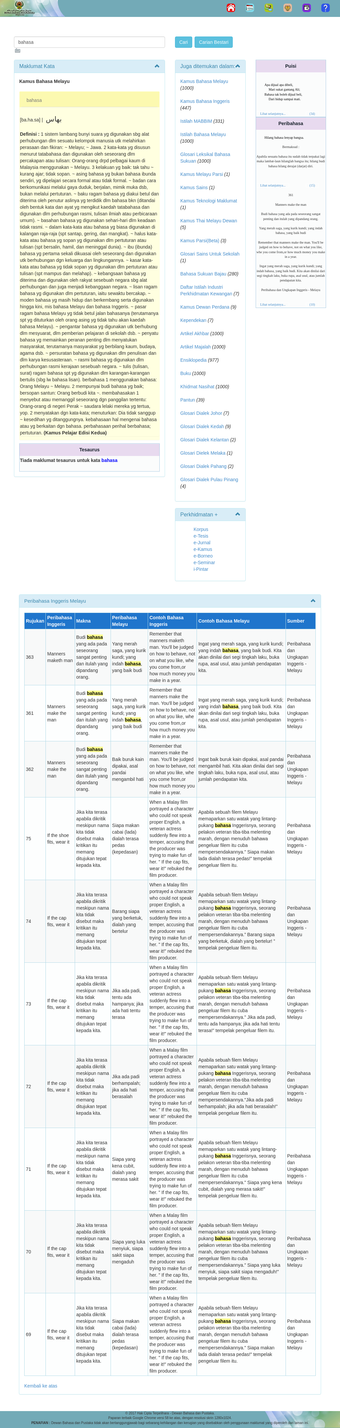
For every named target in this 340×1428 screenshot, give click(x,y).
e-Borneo (203, 556)
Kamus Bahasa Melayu (204, 81)
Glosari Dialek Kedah (202, 426)
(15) (312, 185)
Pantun (187, 400)
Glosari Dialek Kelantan (204, 439)
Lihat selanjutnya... (273, 113)
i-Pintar (201, 569)
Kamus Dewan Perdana (204, 307)
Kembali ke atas (40, 1386)
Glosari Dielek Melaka (202, 453)
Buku (185, 373)
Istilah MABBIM (196, 121)
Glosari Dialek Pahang (203, 466)
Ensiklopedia (193, 360)
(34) (312, 113)
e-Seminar (204, 562)
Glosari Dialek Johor (201, 413)
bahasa (34, 100)
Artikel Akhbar (194, 333)
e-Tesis (201, 536)
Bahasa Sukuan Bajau (203, 273)
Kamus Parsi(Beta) (199, 240)
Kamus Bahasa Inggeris (205, 101)
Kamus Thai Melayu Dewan (208, 220)
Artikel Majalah (195, 346)
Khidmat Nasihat (197, 386)
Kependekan (193, 320)
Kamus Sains (194, 187)
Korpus (201, 529)
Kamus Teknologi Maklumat (208, 200)
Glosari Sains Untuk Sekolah (209, 254)
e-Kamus (203, 549)
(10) (312, 304)
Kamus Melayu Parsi (201, 174)
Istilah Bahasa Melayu (203, 134)
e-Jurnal (202, 542)
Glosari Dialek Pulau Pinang (209, 479)
